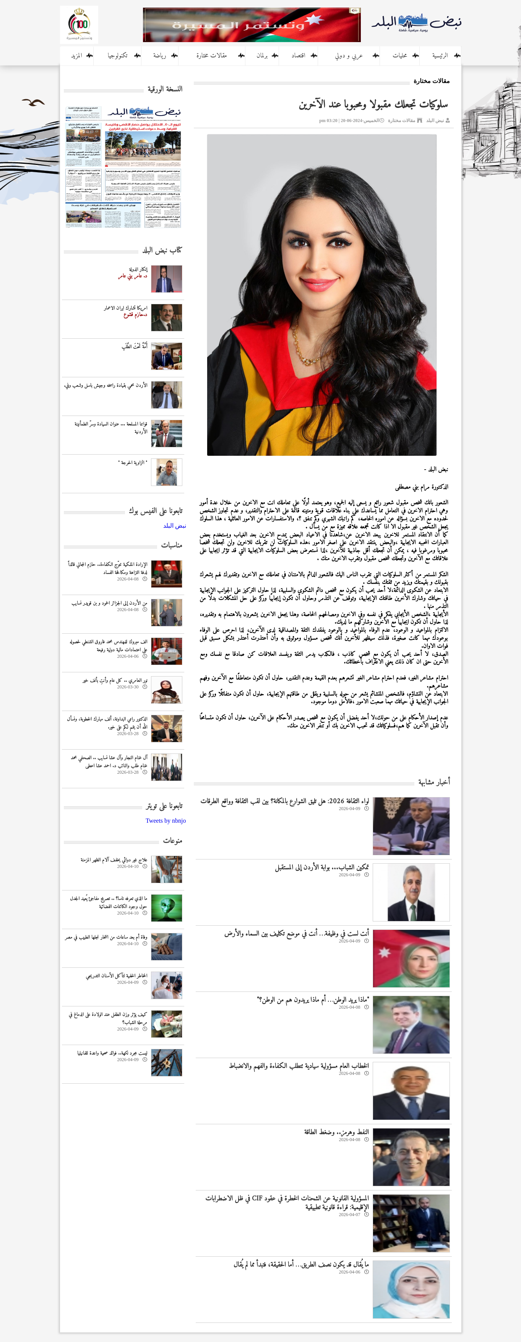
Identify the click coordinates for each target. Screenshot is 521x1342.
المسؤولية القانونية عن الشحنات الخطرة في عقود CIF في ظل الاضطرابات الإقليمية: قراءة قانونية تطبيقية (287, 1203)
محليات (400, 56)
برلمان (262, 56)
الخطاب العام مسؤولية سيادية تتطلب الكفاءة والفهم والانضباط (299, 1066)
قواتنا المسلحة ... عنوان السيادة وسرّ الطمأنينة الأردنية (111, 428)
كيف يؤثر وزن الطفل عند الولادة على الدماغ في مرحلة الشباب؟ (108, 1018)
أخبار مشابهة (434, 782)
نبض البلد (435, 120)
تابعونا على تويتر (164, 806)
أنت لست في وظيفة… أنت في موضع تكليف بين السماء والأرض (296, 934)
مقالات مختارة (211, 56)
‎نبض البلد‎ (174, 525)
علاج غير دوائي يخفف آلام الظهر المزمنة (114, 860)
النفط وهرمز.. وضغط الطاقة (336, 1132)
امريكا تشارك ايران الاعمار (125, 308)
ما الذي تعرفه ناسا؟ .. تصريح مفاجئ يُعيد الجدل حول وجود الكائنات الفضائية (108, 902)
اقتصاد (298, 56)
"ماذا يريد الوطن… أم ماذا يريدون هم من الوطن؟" (313, 1000)
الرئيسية (440, 56)
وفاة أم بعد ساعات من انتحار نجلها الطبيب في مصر (106, 937)
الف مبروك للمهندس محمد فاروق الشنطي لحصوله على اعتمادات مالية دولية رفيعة (108, 646)
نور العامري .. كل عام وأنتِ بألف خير (115, 680)
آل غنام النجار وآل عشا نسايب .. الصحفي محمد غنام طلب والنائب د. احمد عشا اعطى (109, 761)
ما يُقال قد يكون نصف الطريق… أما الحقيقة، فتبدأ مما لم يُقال (301, 1265)
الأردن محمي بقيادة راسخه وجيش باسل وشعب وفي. (105, 385)
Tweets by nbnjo (166, 820)
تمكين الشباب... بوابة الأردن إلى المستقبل (322, 868)
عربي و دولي (349, 56)
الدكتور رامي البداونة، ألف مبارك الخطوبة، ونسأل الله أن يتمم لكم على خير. (107, 723)
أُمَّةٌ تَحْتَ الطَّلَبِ (134, 346)
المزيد (76, 56)
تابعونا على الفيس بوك (155, 511)
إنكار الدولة (138, 269)
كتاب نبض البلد (162, 251)
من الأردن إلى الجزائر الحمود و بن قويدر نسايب (109, 603)
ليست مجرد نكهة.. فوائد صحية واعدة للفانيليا (112, 1053)
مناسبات (171, 546)
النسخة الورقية (165, 89)
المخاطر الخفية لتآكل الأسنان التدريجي (116, 976)
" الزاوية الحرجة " (132, 462)
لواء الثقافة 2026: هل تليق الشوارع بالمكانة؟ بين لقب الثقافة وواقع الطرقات (284, 801)
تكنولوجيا (117, 56)
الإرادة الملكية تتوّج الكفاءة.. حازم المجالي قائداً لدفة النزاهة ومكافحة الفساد (107, 568)
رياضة (159, 56)
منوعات (172, 841)
